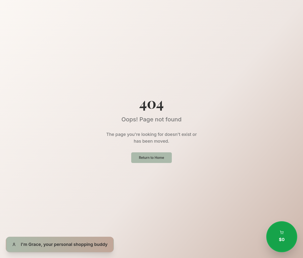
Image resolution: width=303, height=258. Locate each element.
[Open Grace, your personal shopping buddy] (60, 244)
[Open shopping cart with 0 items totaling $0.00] (281, 236)
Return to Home (151, 157)
